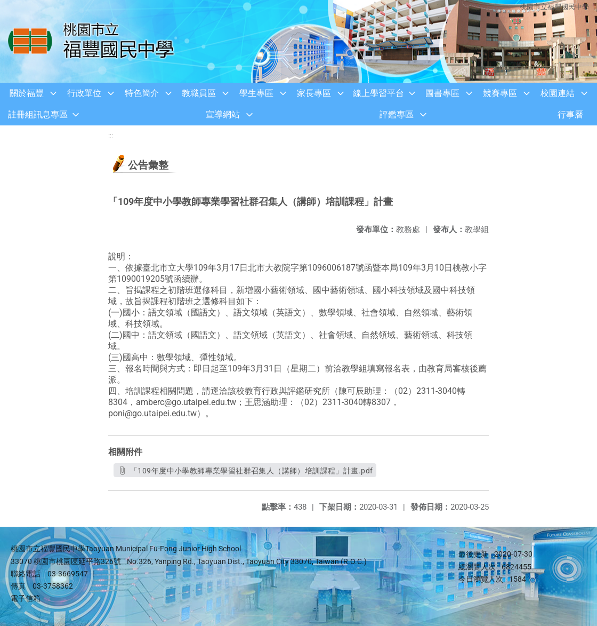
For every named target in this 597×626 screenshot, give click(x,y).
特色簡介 (142, 93)
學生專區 (256, 93)
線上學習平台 (378, 93)
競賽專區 (500, 93)
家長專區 (314, 93)
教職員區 (199, 93)
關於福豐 (27, 93)
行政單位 (84, 93)
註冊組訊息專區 (38, 114)
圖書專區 (442, 93)
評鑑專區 (397, 114)
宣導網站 (223, 114)
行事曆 (570, 114)
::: (110, 136)
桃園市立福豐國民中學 (554, 7)
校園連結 (557, 93)
